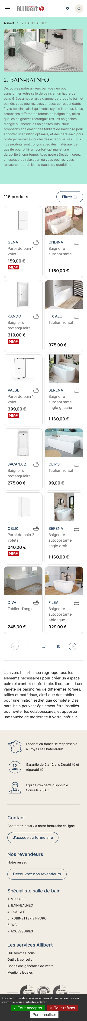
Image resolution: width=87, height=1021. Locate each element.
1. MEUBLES (16, 899)
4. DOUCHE (16, 912)
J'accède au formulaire (33, 837)
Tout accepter (27, 1008)
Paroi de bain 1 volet (21, 251)
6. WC (12, 925)
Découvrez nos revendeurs (37, 874)
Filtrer (70, 196)
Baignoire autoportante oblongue (60, 614)
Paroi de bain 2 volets (21, 537)
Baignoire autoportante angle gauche (60, 402)
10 (58, 646)
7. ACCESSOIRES (20, 931)
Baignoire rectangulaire (19, 325)
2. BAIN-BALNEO (20, 905)
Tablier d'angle (20, 608)
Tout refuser (62, 1008)
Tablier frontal (60, 322)
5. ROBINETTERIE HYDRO (27, 918)
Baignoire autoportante (60, 251)
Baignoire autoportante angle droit (60, 540)
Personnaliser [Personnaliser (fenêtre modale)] (44, 1014)
